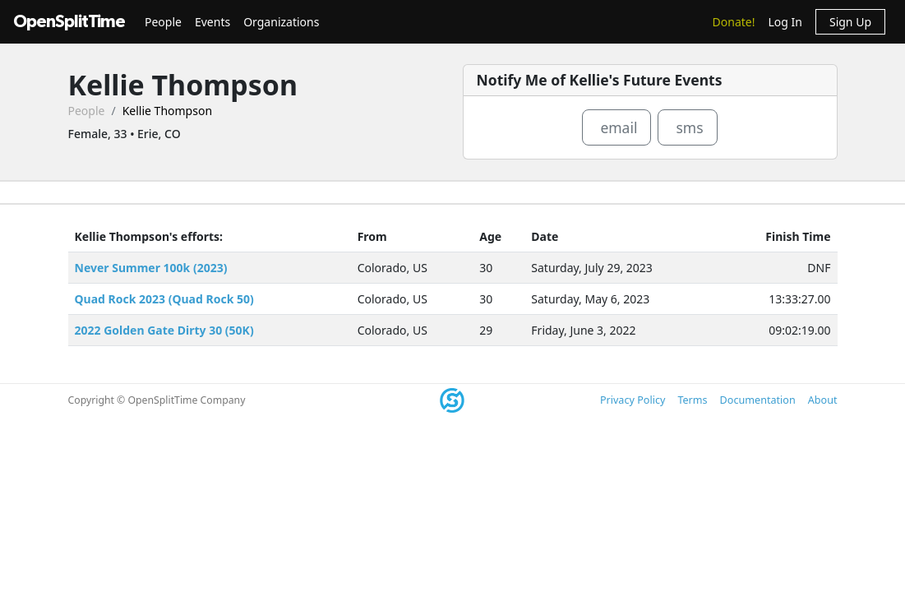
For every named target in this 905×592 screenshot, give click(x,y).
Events (212, 22)
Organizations (281, 22)
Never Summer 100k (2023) (151, 267)
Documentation (758, 400)
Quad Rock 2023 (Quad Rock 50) (164, 299)
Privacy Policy (632, 400)
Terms (692, 400)
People (163, 22)
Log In (784, 22)
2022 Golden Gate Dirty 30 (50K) (164, 330)
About (823, 400)
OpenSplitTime (69, 21)
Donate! (734, 22)
